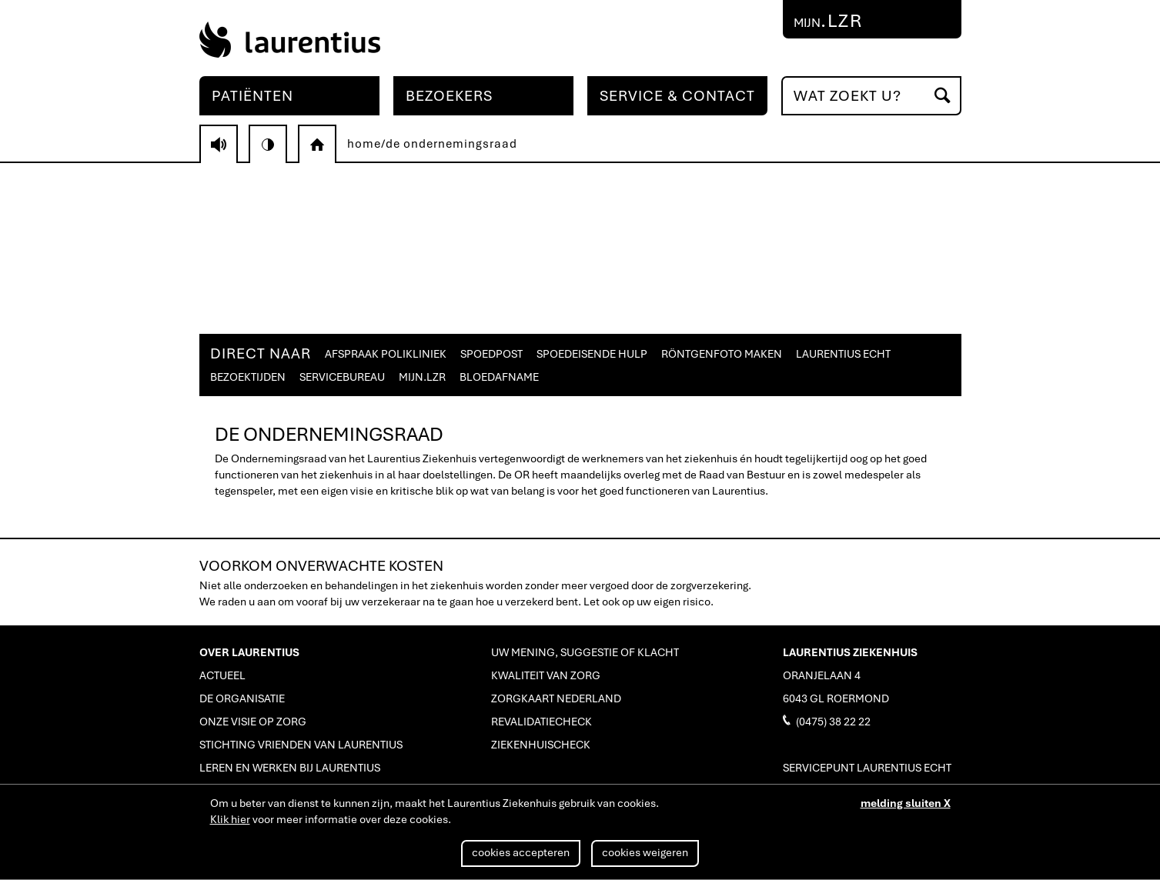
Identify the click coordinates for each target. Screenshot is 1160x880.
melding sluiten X (906, 803)
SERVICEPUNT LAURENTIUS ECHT (867, 768)
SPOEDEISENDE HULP (592, 354)
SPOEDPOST (491, 354)
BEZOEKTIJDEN (248, 377)
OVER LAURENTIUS (249, 652)
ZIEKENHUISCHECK (540, 745)
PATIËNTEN (252, 95)
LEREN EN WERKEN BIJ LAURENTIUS (289, 768)
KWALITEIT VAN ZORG (545, 675)
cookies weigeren (645, 852)
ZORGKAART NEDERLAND (556, 698)
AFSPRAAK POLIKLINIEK (385, 354)
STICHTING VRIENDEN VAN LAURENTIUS (301, 745)
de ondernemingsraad (451, 144)
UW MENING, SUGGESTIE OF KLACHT (585, 652)
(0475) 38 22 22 (827, 720)
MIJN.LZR (422, 377)
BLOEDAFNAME (499, 377)
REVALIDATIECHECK (541, 721)
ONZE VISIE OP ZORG (252, 721)
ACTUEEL (222, 675)
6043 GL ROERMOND (836, 698)
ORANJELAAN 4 (822, 675)
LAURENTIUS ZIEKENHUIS (850, 652)
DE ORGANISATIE (242, 698)
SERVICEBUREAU (342, 377)
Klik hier (230, 819)
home (364, 144)
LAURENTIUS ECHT (843, 354)
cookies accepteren (521, 852)
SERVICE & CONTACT (677, 95)
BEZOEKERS (449, 95)
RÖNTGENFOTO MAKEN (721, 354)
